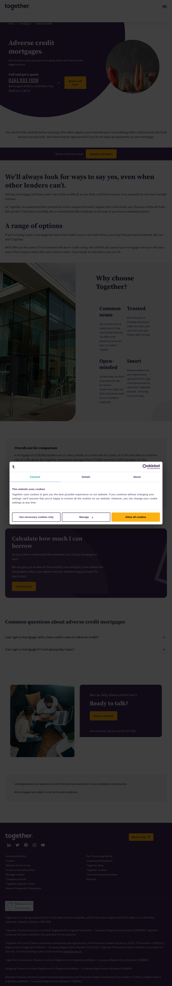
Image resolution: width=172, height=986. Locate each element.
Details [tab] (86, 476)
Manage (86, 517)
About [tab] (137, 476)
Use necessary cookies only (36, 517)
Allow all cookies (135, 517)
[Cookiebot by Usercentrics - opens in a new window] (145, 466)
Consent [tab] (35, 476)
